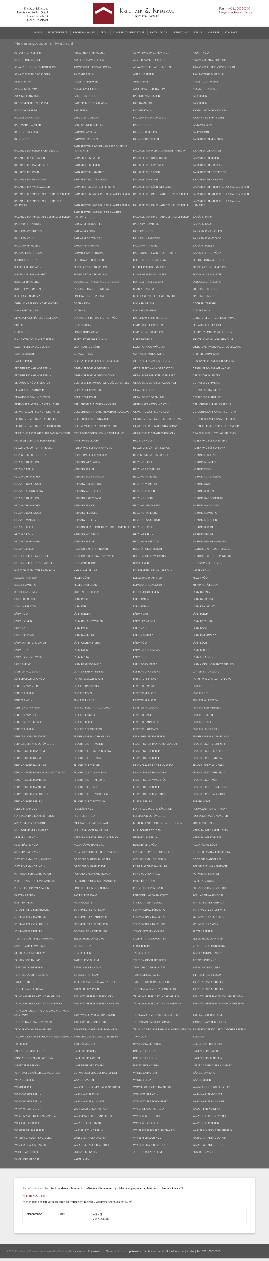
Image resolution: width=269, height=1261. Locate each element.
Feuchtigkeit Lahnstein (90, 772)
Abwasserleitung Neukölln (92, 67)
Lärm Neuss (141, 613)
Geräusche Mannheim (207, 397)
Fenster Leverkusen (206, 729)
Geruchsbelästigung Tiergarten (37, 411)
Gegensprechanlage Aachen (212, 368)
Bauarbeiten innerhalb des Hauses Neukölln (38, 203)
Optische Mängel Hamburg (211, 851)
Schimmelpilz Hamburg (30, 916)
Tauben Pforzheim (86, 960)
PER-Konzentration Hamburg (34, 880)
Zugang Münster (85, 1152)
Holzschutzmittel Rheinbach (34, 570)
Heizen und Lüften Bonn (209, 447)
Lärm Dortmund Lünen (30, 642)
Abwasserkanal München (210, 59)
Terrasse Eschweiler (147, 974)
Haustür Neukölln (86, 440)
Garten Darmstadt (206, 353)
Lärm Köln (81, 599)
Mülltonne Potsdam (147, 830)
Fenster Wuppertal (206, 700)
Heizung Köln (202, 469)
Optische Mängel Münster (151, 851)
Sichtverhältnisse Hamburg (33, 938)
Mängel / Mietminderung (101, 1188)
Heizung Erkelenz (204, 454)
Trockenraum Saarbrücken (152, 1022)
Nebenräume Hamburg (89, 844)
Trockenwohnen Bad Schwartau (97, 1029)
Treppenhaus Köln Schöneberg (154, 989)
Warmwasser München (208, 1101)
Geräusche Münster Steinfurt (154, 375)
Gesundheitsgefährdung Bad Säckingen (42, 433)
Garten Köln (23, 361)
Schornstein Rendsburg (90, 931)
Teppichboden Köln (206, 960)
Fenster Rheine (84, 700)
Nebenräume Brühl (146, 837)
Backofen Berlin (85, 95)
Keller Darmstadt (86, 584)
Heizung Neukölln (86, 512)
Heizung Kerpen (203, 490)
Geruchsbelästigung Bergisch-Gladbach (102, 411)
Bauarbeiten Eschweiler (149, 165)
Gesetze (111, 1251)
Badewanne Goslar (27, 124)
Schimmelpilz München (208, 916)
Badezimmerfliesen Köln (90, 103)
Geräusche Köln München (32, 382)
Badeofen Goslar (86, 117)
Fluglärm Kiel (83, 808)
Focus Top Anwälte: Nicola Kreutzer (140, 1251)
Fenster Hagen (143, 714)
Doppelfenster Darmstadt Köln (96, 317)
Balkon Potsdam (26, 132)
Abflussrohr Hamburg (89, 52)
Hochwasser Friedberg (208, 563)
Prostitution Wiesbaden (31, 888)
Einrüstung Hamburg (148, 332)
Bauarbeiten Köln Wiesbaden (153, 186)
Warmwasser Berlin (27, 1094)
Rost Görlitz (83, 902)
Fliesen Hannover (26, 808)
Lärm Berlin (141, 599)
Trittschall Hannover (208, 1014)
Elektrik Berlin (143, 339)
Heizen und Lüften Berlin (91, 454)
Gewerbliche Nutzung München (214, 433)
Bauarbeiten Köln (26, 172)
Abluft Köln (201, 52)
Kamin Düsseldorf (27, 1159)
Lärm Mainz (82, 657)
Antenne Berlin (84, 74)
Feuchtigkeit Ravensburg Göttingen (40, 772)
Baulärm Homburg (146, 223)
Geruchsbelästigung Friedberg (214, 418)
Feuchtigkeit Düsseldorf (210, 787)
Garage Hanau (84, 353)
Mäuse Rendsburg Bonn (30, 823)
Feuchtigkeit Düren (87, 758)
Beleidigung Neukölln (89, 259)
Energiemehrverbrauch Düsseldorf (217, 346)
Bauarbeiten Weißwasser (32, 186)
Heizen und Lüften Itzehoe (151, 447)
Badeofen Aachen (26, 117)
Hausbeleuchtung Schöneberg (35, 440)
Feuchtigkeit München (208, 750)
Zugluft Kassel (203, 1152)
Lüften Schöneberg (146, 671)
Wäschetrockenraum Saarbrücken (98, 1087)
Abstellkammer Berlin (89, 59)
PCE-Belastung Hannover (210, 866)
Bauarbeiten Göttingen (209, 172)
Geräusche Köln (144, 389)
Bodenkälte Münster (207, 274)
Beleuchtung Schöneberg (210, 259)
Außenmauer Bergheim (149, 88)
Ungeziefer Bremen (27, 1065)
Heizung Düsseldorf (28, 483)
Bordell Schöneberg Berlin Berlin (97, 281)
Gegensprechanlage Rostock (153, 368)
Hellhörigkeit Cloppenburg (212, 556)
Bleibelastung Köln (27, 267)
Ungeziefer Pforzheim (89, 1065)
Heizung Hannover (27, 476)
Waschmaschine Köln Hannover (36, 1116)
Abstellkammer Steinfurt (151, 59)
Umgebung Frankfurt (207, 1043)
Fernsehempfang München (211, 736)
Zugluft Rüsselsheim (147, 1152)
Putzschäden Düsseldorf (210, 888)
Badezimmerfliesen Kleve (31, 103)
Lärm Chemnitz (203, 657)
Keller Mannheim (26, 577)
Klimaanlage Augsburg (149, 584)
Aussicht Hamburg (206, 88)
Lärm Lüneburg (24, 599)
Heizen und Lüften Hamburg (33, 447)
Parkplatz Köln (144, 880)
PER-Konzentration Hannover (95, 880)
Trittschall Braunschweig (33, 1022)
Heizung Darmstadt (88, 498)
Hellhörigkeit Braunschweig (94, 556)
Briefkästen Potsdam (89, 296)
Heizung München (205, 519)
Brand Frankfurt (145, 288)
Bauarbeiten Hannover (30, 179)
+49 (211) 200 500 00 (237, 8)
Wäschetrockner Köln (149, 1108)
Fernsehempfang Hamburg (92, 736)
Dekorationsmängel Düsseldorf (37, 317)
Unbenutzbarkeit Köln (30, 1051)
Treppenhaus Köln (86, 989)
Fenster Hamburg (145, 685)
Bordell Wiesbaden (27, 288)
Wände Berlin (142, 1079)
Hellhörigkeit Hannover (91, 548)
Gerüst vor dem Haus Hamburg (95, 426)
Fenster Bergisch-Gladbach (93, 707)
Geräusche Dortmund (148, 397)
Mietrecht (77, 1188)
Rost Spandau (24, 902)
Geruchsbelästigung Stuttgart (215, 411)
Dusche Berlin (24, 325)
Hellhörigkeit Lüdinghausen (212, 548)
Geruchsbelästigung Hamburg (95, 404)
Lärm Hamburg (203, 599)
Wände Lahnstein (145, 1072)
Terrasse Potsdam (87, 974)
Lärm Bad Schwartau (88, 620)
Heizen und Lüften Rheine (210, 440)
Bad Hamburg (142, 103)
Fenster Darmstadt (28, 707)
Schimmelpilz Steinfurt (209, 909)
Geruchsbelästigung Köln (151, 404)
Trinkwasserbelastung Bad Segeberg (218, 1003)
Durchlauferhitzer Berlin (151, 317)
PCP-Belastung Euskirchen (32, 873)
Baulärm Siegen (84, 231)
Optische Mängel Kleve (90, 866)
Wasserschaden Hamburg (32, 1144)
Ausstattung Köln (27, 95)
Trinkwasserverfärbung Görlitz (156, 1014)
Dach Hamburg (143, 303)
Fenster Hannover (86, 685)
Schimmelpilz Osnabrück (31, 924)
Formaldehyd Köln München (34, 815)
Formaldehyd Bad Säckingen (153, 808)
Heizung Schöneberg (207, 476)
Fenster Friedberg (145, 707)
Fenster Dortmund (27, 721)
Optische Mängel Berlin (149, 859)
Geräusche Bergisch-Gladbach (154, 382)
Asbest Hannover (86, 81)
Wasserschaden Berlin (208, 1144)
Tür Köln (139, 1036)
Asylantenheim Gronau (209, 74)
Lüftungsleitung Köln (30, 678)
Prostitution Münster (149, 888)
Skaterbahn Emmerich (29, 945)
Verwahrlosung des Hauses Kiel (96, 1072)
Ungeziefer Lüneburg (207, 1051)
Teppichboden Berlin (28, 967)
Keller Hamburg (25, 584)
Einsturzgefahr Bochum (91, 339)
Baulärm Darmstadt (207, 238)
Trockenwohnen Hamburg (32, 1029)
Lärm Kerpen (201, 649)
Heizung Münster (205, 462)
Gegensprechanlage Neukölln (213, 361)
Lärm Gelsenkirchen (87, 642)
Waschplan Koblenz (206, 1108)
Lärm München (24, 635)
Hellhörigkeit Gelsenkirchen (34, 563)
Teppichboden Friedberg (31, 974)
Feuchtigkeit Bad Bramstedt (153, 765)
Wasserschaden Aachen (90, 1137)
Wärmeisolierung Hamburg (152, 1087)
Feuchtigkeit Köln (205, 779)
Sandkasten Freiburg (148, 902)
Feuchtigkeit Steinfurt (209, 743)
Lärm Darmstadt (204, 635)
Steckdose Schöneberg (209, 945)
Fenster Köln (83, 693)
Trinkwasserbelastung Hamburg (37, 996)
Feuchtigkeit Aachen (88, 743)
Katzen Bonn (201, 570)
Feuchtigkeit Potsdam (90, 801)
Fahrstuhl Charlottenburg (212, 678)
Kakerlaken (81, 1159)
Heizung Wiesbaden (87, 462)
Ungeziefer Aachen (87, 1058)
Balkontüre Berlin (146, 139)
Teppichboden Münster (149, 967)
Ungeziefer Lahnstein (207, 1058)
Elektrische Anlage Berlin (32, 346)
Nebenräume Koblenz (207, 837)
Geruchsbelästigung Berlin (212, 404)
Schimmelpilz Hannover (90, 916)
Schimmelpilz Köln (205, 924)
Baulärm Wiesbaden (28, 231)
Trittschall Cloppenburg (92, 1022)
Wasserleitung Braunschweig (154, 1130)
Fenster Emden (203, 714)
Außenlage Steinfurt (89, 88)
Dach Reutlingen (204, 303)
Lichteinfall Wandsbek (89, 671)
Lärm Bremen (201, 592)
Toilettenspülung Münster (152, 981)
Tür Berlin (21, 1043)
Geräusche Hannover (29, 389)
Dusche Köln (82, 325)
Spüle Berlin (141, 945)
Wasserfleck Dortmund (209, 1116)
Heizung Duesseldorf (88, 483)
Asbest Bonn (23, 81)
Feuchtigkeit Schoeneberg (92, 750)
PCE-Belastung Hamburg (150, 866)
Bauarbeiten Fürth (87, 157)
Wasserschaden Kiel (147, 1137)
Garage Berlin (24, 353)
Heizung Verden (144, 490)
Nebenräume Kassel (27, 851)
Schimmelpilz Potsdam (90, 909)
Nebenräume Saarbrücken (210, 830)
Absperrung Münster (29, 59)
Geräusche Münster (206, 375)
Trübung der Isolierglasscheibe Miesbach (162, 1029)
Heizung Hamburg (26, 462)
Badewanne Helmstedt (89, 124)
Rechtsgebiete (59, 1188)
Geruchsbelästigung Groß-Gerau (157, 418)
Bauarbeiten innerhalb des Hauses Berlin (221, 186)
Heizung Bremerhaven (89, 476)
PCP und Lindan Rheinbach (92, 873)
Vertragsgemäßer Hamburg (213, 1065)
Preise (190, 1251)
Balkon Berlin (142, 124)
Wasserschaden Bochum (209, 1137)
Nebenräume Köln (26, 837)
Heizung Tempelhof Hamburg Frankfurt (101, 527)
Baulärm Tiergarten (88, 223)
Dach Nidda (82, 303)
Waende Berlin (24, 1079)
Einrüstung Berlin (27, 332)
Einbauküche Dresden (148, 325)
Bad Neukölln (142, 110)
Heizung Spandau (86, 505)
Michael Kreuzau (175, 1251)
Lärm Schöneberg (145, 664)
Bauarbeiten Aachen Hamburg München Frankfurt (101, 148)
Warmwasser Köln (86, 1094)
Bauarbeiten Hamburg (208, 165)
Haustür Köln (142, 440)
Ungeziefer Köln (85, 1051)
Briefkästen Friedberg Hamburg (155, 296)
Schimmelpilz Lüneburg (149, 909)
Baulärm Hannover (146, 238)
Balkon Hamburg (85, 132)
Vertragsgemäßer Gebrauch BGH (37, 1072)
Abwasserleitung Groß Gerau (214, 67)
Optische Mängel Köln (30, 866)
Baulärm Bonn (203, 216)
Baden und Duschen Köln (210, 110)
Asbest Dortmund (205, 81)
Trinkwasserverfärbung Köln (94, 1014)
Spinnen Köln (83, 945)
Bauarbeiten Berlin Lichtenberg (36, 150)
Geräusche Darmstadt (208, 389)
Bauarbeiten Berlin (206, 157)
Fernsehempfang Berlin (149, 736)
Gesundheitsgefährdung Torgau (156, 426)
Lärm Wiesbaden (25, 606)
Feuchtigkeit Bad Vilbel (209, 794)
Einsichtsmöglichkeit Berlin (212, 332)
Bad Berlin (200, 95)
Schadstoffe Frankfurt (209, 902)
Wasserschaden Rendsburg (33, 1137)
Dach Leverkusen (145, 310)
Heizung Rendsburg (146, 469)
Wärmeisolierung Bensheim (211, 1087)
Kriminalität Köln (205, 584)
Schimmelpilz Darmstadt (150, 916)
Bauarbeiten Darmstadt (31, 165)
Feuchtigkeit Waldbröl (149, 779)
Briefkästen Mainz (27, 296)
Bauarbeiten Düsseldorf (150, 157)
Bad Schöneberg (25, 110)
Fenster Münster (26, 685)
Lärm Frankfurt (204, 606)
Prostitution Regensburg (92, 888)
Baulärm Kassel (203, 223)
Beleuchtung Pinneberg (149, 259)
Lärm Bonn (200, 628)
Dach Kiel (80, 310)
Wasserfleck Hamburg (89, 1123)
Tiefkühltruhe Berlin (207, 974)
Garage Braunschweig (149, 353)
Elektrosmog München (149, 346)
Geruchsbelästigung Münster (35, 418)
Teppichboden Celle (206, 967)
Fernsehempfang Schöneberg (34, 743)
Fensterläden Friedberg (31, 736)
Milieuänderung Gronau (91, 823)
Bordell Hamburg (26, 281)
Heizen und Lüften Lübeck (150, 454)
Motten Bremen (203, 823)
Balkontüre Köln (86, 139)
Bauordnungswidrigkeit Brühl (155, 252)
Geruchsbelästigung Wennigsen (36, 404)
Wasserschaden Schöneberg (212, 1130)
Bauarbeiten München (208, 139)
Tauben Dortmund (27, 960)
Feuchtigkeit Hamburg (30, 765)
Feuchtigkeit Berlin (147, 750)
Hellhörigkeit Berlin (147, 548)
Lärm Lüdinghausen (146, 649)
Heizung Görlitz (85, 519)
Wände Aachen (84, 1079)
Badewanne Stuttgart (209, 117)
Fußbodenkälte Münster (210, 815)
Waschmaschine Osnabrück (93, 1116)
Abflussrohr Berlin (27, 52)
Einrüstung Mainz (86, 332)
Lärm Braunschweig (28, 657)
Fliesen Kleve (201, 801)
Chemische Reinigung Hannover (36, 303)
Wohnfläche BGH (26, 1152)
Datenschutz (96, 1251)
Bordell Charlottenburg (91, 288)
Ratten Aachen (24, 895)
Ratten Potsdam (85, 895)
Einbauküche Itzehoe (207, 325)
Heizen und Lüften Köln (30, 454)
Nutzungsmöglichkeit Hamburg (96, 851)
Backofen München (146, 95)
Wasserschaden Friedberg (151, 1144)
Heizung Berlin (24, 469)
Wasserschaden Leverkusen (93, 1144)
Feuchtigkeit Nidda (28, 758)
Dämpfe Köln (202, 310)
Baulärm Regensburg (207, 231)
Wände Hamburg (204, 1072)
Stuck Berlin (82, 952)
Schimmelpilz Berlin (28, 931)
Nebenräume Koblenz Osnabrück (96, 837)
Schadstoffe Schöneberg (32, 909)
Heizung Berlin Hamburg (209, 541)
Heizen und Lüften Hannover (93, 447)
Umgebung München (147, 1043)
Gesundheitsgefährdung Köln (154, 433)
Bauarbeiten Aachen (207, 150)
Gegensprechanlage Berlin (151, 361)
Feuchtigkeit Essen (87, 765)
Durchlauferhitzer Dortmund (214, 317)
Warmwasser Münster (89, 1101)
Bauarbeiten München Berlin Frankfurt (160, 150)
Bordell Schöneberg (207, 281)
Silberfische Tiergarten (149, 938)
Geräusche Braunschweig (32, 397)
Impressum (79, 1251)
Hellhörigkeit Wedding (149, 556)
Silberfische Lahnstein (208, 938)
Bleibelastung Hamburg (90, 267)
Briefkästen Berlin (205, 288)
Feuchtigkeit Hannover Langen (155, 743)
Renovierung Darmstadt (150, 895)
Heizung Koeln (143, 498)
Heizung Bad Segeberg (208, 498)
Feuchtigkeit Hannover (30, 750)
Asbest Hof (141, 81)
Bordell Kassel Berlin (148, 281)
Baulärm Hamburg (27, 245)
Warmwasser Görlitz (207, 1094)
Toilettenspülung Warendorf (95, 981)
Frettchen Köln (85, 815)
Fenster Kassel (203, 721)
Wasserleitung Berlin (29, 1130)
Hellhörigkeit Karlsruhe (31, 556)
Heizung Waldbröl (27, 519)
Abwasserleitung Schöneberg (35, 67)
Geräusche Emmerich (207, 382)
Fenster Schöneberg (207, 707)
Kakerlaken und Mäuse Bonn (152, 570)
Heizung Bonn (23, 534)
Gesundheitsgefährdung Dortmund (99, 433)
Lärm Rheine (22, 664)
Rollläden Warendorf (208, 895)
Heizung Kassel (143, 462)
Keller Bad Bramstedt (148, 577)
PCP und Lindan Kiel (146, 873)
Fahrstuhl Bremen (145, 678)
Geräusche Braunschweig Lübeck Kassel (101, 382)
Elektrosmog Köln (87, 346)
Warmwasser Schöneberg (151, 1101)
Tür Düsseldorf (85, 1043)
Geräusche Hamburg (88, 389)
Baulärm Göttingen (88, 238)
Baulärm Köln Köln (27, 223)
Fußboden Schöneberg (149, 815)
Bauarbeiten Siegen (146, 172)
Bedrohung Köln (26, 259)
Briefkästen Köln (205, 296)
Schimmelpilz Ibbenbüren (91, 924)
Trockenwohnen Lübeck (209, 1022)
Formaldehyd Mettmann (210, 808)
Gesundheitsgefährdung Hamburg (217, 426)
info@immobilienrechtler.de (235, 12)
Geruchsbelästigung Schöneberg (37, 426)
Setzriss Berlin (203, 931)
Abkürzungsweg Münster (151, 52)
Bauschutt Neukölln (207, 252)
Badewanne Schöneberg (149, 117)
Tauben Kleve (142, 952)
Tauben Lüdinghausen (208, 952)
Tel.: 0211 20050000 (208, 1251)
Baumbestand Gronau (89, 252)
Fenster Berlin (202, 685)
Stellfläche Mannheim (29, 952)
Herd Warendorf (85, 563)
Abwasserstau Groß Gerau (33, 74)
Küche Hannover (25, 592)
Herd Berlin (141, 563)
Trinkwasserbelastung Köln (93, 996)
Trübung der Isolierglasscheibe (96, 1036)
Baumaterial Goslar (28, 252)
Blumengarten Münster (149, 274)
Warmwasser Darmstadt (91, 1108)
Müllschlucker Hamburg (31, 830)
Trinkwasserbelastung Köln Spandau (219, 996)
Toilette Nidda (24, 981)
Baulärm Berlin (203, 245)
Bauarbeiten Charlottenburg (94, 186)
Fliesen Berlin (142, 801)
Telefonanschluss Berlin (150, 960)
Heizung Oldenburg (146, 505)
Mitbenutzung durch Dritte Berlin (157, 823)
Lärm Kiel (80, 606)
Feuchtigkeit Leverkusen (91, 794)
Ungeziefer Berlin (145, 1058)
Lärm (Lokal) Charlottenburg (213, 664)
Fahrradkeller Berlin (88, 678)
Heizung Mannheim (27, 541)
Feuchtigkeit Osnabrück (210, 772)
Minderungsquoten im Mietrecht (139, 1188)
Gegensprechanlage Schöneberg (96, 361)
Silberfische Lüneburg (89, 938)
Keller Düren (82, 577)
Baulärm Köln (143, 231)
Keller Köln (200, 577)
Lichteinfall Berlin (27, 671)
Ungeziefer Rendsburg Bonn (33, 1058)
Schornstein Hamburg (148, 931)
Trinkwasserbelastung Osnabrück (38, 1003)
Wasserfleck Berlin (27, 1123)
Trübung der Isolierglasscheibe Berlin (219, 1029)
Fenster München (26, 714)
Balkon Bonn (202, 132)
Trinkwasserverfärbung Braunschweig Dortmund (41, 1012)
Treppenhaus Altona (28, 989)
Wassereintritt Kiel (147, 1116)
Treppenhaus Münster (208, 981)
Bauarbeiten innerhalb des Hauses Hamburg (216, 203)
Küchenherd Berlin (87, 592)
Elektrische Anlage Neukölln (213, 339)
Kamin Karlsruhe (85, 570)
